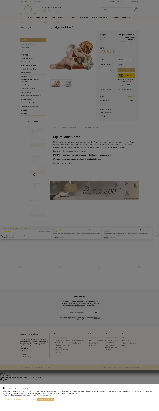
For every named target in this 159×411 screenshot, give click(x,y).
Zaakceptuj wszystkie (45, 399)
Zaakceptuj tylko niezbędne (13, 399)
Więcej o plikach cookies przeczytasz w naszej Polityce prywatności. (27, 395)
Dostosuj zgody (30, 399)
